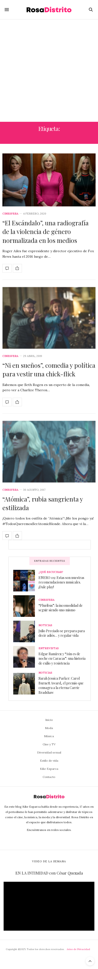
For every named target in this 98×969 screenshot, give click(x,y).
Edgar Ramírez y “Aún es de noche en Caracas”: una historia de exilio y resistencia (62, 658)
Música (49, 736)
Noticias (45, 625)
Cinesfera (10, 213)
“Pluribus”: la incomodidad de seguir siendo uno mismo (61, 608)
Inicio (49, 720)
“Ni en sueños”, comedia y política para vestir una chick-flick (48, 369)
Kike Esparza (49, 769)
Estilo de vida (49, 760)
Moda (49, 728)
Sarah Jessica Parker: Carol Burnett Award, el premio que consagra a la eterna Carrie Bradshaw (61, 685)
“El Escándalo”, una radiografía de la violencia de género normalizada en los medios (45, 232)
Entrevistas (49, 648)
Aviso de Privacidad (78, 949)
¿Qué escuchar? (51, 572)
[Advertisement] (49, 70)
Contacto (49, 777)
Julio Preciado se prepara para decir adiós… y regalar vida (62, 633)
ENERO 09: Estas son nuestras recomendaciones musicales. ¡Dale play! (61, 582)
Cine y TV (49, 744)
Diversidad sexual (49, 752)
